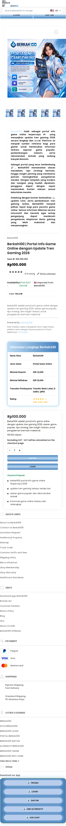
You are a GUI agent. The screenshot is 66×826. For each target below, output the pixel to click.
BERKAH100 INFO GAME (11, 756)
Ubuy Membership (9, 567)
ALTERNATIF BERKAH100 (12, 746)
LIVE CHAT (33, 817)
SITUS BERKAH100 (9, 726)
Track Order (6, 547)
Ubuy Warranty (8, 572)
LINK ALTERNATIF (33, 809)
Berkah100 (16, 131)
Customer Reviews (10, 605)
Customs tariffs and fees (13, 552)
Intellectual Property (11, 537)
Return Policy (7, 610)
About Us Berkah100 (10, 522)
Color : (16, 294)
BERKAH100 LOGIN (9, 731)
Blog (2, 615)
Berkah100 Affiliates (10, 630)
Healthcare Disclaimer (12, 577)
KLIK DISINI (23, 332)
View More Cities (9, 761)
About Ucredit (7, 625)
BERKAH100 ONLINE (9, 751)
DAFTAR (49, 14)
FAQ (2, 620)
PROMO (33, 783)
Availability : (13, 284)
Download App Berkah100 (13, 596)
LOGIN (16, 14)
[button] (56, 32)
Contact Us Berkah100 (12, 527)
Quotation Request (10, 532)
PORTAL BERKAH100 (10, 736)
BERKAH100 (5, 721)
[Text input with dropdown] (25, 10)
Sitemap (4, 542)
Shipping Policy (8, 557)
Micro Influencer (8, 562)
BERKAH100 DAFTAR (10, 741)
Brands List (6, 600)
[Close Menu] (3, 6)
